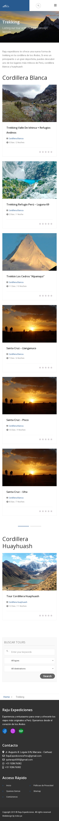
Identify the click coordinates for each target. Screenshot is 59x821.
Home (6, 697)
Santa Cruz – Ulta (16, 492)
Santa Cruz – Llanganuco (21, 348)
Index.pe (18, 816)
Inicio (8, 785)
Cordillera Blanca (15, 138)
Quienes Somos (13, 791)
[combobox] (29, 661)
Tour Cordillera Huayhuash (22, 596)
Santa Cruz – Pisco (17, 420)
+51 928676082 (12, 763)
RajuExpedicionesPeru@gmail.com (22, 755)
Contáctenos (12, 797)
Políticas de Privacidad (43, 785)
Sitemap (37, 791)
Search (47, 676)
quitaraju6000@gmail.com (17, 759)
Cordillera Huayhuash (17, 602)
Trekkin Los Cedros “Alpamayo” (25, 276)
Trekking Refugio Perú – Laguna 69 (27, 204)
